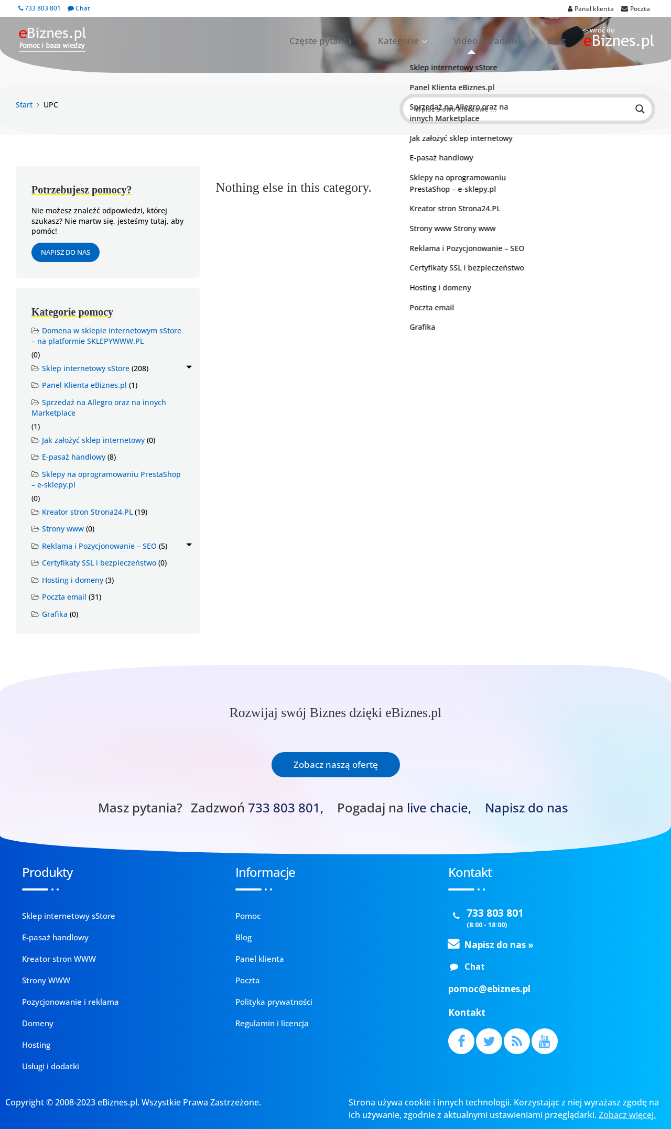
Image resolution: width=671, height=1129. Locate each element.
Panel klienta (259, 958)
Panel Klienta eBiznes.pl (84, 385)
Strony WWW (46, 980)
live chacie (437, 807)
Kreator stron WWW (59, 958)
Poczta (247, 980)
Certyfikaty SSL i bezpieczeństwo (99, 563)
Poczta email (64, 597)
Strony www (63, 529)
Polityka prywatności (273, 1001)
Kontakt (466, 1012)
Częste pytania (379, 41)
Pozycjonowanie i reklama (70, 1001)
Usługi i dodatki (50, 1066)
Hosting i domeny (72, 580)
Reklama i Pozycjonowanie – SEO (99, 546)
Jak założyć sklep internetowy (93, 440)
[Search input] (522, 109)
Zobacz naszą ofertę (336, 764)
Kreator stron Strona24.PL (87, 512)
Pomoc (248, 915)
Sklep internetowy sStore (85, 368)
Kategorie (438, 41)
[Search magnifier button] (640, 109)
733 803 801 (39, 8)
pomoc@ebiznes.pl (489, 989)
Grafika (55, 614)
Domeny (37, 1023)
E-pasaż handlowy (73, 457)
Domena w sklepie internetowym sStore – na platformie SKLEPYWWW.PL (106, 335)
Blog (562, 41)
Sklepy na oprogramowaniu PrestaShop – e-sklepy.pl (106, 479)
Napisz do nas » (499, 945)
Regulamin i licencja (272, 1023)
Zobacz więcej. (627, 1115)
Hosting (36, 1044)
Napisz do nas (65, 252)
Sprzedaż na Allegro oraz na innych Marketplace (98, 407)
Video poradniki (508, 41)
